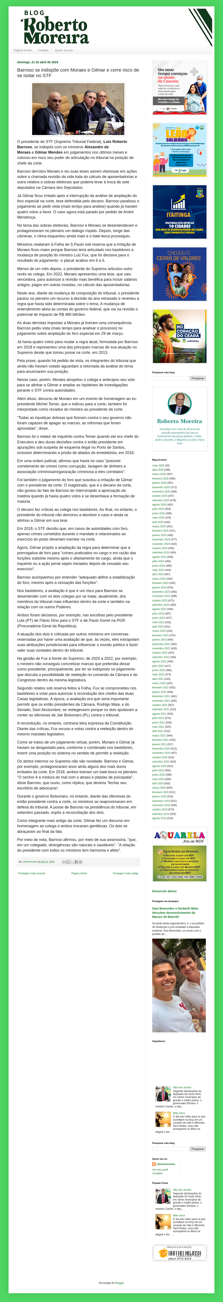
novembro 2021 (161, 700)
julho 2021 (158, 718)
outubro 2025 (159, 495)
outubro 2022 (159, 652)
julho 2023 (158, 613)
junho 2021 (158, 722)
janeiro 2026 (159, 482)
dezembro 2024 (161, 539)
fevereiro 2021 (160, 739)
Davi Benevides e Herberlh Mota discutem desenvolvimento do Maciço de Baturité (175, 912)
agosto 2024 (159, 556)
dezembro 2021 (161, 696)
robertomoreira (166, 1164)
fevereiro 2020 (160, 792)
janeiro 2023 (159, 639)
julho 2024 (158, 561)
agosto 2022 (159, 661)
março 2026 (159, 474)
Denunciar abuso (164, 891)
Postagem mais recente (31, 873)
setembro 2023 (160, 604)
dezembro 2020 (161, 748)
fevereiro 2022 (160, 687)
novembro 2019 (161, 805)
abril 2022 (158, 678)
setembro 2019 (160, 814)
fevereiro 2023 (160, 635)
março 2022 (159, 683)
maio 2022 (158, 674)
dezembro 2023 (161, 591)
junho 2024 (158, 565)
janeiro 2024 (159, 587)
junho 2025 (158, 513)
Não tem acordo (182, 1087)
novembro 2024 (161, 543)
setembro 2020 (160, 761)
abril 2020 (158, 783)
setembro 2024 (160, 552)
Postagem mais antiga (125, 873)
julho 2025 (158, 508)
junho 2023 (158, 617)
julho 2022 (158, 665)
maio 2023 (158, 622)
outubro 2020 (159, 757)
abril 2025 (158, 522)
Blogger (119, 1282)
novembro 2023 (161, 596)
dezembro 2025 (161, 487)
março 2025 (159, 526)
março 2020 (159, 787)
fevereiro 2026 (160, 478)
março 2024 (159, 578)
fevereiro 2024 (160, 583)
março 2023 (159, 630)
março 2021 (159, 735)
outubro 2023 (159, 600)
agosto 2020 (159, 766)
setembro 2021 (160, 709)
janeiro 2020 (159, 796)
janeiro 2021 (159, 744)
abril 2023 (158, 626)
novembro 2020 (161, 752)
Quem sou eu (64, 50)
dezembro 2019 (161, 800)
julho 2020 (158, 770)
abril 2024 (158, 574)
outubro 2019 (159, 809)
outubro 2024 (159, 548)
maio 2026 (158, 465)
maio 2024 (158, 570)
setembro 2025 (160, 500)
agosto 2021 (159, 713)
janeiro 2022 (159, 692)
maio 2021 (158, 726)
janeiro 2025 (159, 535)
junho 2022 (158, 670)
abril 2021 (158, 731)
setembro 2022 (160, 657)
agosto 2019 (159, 818)
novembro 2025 (161, 491)
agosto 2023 (159, 609)
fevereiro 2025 (160, 530)
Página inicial (23, 50)
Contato (43, 50)
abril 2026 (158, 469)
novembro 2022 (161, 648)
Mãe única (179, 1113)
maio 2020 (158, 779)
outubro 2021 (159, 705)
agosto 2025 (159, 504)
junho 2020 (158, 774)
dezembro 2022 (161, 644)
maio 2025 (158, 517)
